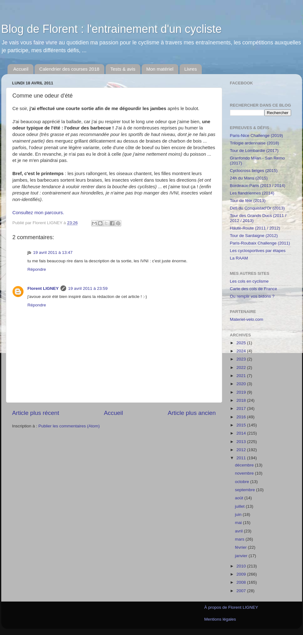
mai (239, 522)
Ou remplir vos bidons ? (252, 296)
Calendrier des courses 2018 (69, 69)
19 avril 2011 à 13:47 (53, 252)
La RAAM (239, 258)
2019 (241, 392)
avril (239, 531)
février (241, 547)
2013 (241, 441)
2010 (241, 566)
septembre (245, 489)
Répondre (37, 269)
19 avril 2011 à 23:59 (87, 288)
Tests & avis (122, 69)
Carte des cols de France (253, 288)
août (239, 498)
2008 (241, 582)
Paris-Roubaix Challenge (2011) (260, 243)
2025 (241, 342)
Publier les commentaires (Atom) (69, 426)
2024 (241, 351)
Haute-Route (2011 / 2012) (255, 228)
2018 (241, 400)
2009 (241, 574)
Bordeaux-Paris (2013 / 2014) (257, 185)
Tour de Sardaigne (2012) (254, 235)
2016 (241, 417)
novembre (245, 473)
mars (240, 539)
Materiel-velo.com (247, 319)
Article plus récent (35, 413)
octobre (242, 481)
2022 (241, 367)
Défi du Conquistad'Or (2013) (257, 208)
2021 (241, 375)
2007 (241, 590)
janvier (242, 555)
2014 (241, 433)
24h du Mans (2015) (249, 178)
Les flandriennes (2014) (252, 193)
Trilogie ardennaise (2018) (254, 143)
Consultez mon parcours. (38, 212)
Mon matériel (160, 69)
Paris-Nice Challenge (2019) (256, 135)
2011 (241, 458)
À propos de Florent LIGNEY (231, 607)
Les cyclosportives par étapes (258, 250)
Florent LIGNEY (43, 288)
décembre (245, 465)
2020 (241, 383)
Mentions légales (220, 619)
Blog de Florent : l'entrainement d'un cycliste (111, 29)
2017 (241, 408)
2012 (241, 449)
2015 (241, 425)
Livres (190, 69)
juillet (240, 506)
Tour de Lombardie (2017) (254, 150)
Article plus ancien (192, 413)
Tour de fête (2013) (248, 200)
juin (239, 514)
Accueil (20, 69)
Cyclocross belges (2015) (254, 170)
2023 (241, 359)
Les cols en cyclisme (249, 281)
